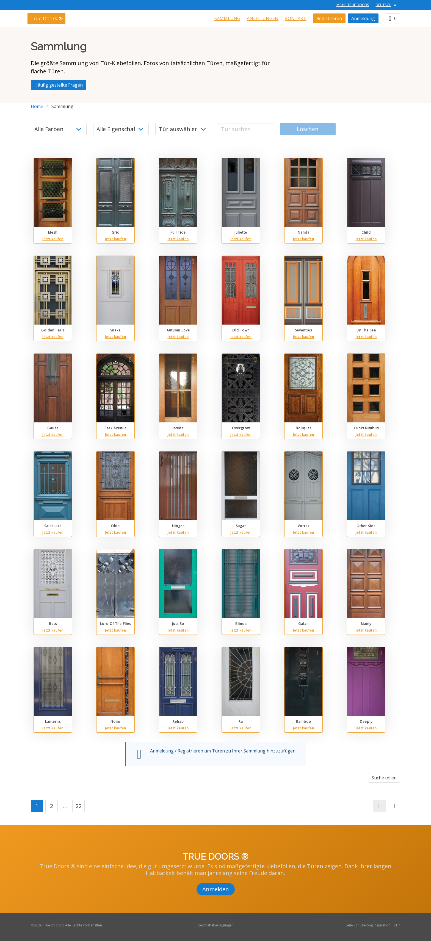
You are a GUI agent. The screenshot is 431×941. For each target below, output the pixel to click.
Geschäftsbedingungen (216, 925)
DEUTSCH (383, 4)
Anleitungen (262, 18)
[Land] (183, 129)
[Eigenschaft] (121, 129)
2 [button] (51, 806)
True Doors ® (46, 18)
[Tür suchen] (245, 129)
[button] (379, 806)
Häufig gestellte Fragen (58, 85)
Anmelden (215, 889)
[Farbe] (59, 129)
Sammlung (227, 18)
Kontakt (295, 18)
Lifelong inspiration (375, 925)
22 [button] (79, 806)
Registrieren (329, 18)
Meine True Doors (352, 4)
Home (37, 106)
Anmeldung (363, 18)
